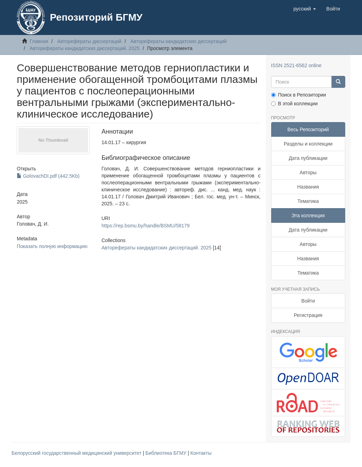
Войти (308, 301)
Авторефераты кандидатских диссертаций (178, 41)
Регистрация (308, 315)
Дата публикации (308, 158)
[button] (304, 8)
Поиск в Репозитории (298, 95)
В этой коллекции (294, 103)
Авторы (308, 172)
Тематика (308, 201)
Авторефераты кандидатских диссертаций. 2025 (85, 48)
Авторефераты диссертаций (89, 41)
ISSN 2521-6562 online (296, 65)
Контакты (200, 453)
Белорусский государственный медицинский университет (77, 453)
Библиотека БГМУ (166, 453)
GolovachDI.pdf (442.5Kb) (48, 176)
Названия (308, 187)
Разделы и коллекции (308, 144)
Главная (39, 41)
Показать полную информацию (52, 246)
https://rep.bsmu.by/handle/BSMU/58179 (146, 225)
